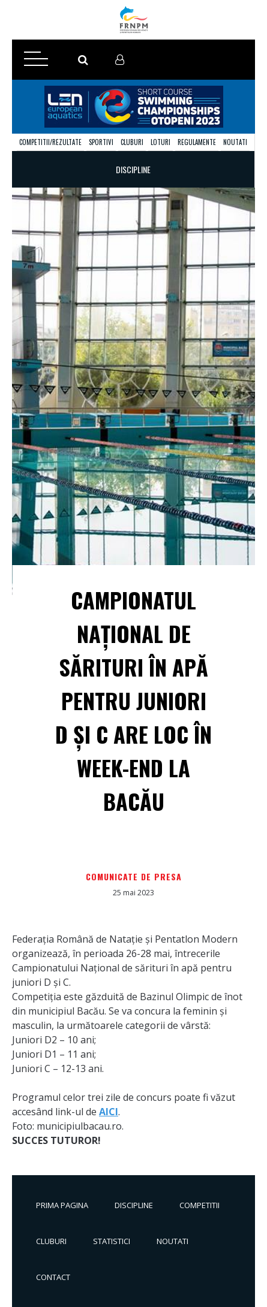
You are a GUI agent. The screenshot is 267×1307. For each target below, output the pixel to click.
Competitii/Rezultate (50, 142)
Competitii (199, 1205)
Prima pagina (62, 1205)
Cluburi (132, 142)
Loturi (160, 142)
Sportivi (101, 142)
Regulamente (197, 142)
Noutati (235, 142)
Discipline (134, 1205)
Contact (53, 1277)
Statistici (111, 1241)
